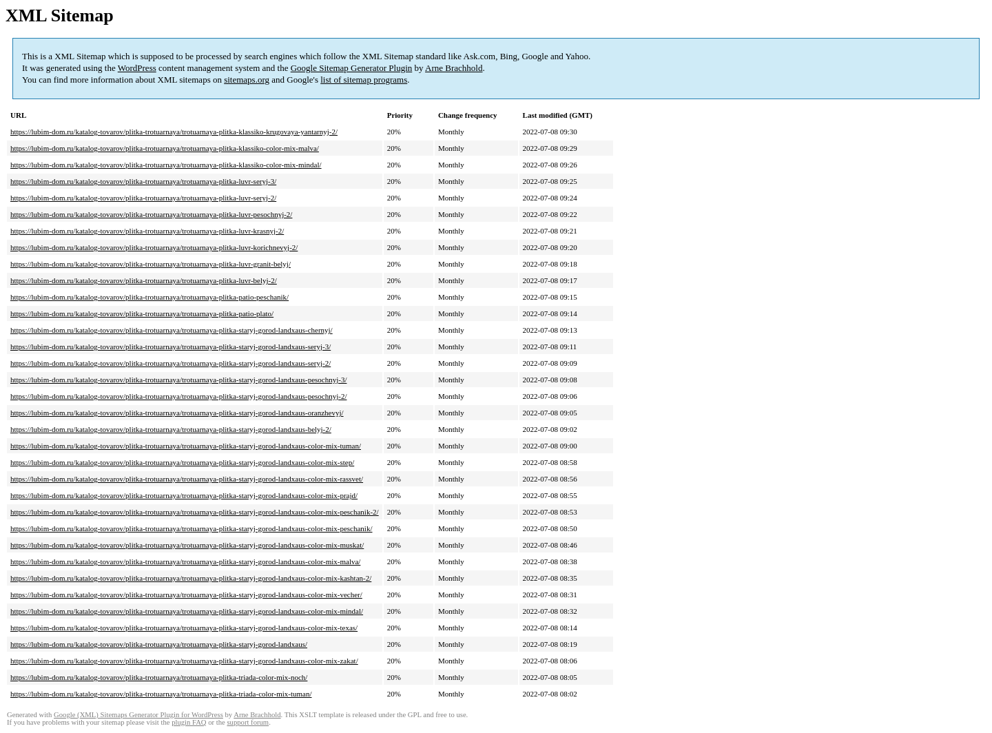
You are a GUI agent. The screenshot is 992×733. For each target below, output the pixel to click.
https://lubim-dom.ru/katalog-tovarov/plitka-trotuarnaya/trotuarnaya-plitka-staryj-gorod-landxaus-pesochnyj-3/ (178, 379)
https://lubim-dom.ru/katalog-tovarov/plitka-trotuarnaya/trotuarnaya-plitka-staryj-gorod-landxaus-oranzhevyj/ (177, 413)
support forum (248, 722)
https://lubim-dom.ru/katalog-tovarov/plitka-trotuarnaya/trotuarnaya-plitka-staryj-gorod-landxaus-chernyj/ (171, 330)
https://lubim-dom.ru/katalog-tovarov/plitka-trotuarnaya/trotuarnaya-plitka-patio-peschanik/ (149, 297)
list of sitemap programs (363, 79)
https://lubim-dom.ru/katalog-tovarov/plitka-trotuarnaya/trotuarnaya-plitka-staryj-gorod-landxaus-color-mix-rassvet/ (186, 479)
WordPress (137, 68)
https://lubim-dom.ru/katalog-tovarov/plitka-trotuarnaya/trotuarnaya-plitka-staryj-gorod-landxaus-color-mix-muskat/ (187, 545)
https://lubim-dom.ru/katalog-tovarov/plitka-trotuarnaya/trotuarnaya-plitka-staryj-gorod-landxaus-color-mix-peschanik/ (191, 528)
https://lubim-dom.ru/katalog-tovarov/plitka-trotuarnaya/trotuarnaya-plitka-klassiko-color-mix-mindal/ (166, 165)
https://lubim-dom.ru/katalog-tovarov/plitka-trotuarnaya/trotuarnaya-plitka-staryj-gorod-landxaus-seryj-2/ (170, 363)
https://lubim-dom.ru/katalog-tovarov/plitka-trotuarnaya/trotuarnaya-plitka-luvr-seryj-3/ (143, 181)
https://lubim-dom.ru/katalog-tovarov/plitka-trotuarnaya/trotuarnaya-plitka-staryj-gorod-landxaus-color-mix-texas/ (184, 627)
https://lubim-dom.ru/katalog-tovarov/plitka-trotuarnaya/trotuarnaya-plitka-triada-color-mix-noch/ (158, 677)
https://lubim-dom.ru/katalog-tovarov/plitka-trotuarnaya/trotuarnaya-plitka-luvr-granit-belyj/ (150, 264)
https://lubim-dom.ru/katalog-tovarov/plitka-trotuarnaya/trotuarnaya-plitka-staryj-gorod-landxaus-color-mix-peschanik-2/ (194, 512)
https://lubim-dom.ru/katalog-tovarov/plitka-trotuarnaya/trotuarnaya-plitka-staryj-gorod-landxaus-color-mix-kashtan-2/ (190, 578)
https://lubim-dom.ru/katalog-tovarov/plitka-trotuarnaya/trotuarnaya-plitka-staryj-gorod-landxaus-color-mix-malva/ (185, 561)
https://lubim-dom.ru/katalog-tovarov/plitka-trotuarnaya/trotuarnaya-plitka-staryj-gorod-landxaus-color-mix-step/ (182, 462)
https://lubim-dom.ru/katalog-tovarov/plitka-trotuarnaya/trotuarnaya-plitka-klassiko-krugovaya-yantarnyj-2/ (174, 131)
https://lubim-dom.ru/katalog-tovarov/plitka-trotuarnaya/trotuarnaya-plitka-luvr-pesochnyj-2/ (151, 214)
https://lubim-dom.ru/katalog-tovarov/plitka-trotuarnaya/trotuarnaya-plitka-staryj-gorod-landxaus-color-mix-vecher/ (186, 594)
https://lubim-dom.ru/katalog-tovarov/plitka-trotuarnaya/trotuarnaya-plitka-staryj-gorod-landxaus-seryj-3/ (170, 346)
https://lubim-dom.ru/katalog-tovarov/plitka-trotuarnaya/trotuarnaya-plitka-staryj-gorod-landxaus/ (158, 644)
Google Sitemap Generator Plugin (352, 68)
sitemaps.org (246, 79)
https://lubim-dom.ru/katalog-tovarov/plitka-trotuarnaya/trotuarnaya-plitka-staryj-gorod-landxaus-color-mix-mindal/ (186, 611)
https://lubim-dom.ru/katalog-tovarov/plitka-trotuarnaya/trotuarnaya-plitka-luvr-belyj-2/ (143, 280)
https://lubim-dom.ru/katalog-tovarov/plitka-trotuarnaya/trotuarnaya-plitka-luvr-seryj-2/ (143, 198)
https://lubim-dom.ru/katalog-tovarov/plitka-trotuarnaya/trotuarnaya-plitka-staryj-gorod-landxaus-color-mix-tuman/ (185, 446)
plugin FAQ (189, 722)
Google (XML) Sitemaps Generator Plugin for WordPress (138, 715)
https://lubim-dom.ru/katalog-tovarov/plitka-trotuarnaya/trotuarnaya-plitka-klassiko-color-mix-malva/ (164, 148)
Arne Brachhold (453, 68)
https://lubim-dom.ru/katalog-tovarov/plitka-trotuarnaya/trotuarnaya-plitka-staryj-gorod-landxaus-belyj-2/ (170, 429)
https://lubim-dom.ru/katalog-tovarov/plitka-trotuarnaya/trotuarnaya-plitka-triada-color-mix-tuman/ (161, 694)
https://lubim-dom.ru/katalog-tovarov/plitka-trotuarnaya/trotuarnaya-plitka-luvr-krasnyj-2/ (147, 231)
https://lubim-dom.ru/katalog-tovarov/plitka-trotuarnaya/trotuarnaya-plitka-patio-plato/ (141, 313)
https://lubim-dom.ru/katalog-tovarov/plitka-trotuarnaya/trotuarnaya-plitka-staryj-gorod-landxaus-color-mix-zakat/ (184, 661)
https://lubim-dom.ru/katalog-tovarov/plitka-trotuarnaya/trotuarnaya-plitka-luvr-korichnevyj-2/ (154, 247)
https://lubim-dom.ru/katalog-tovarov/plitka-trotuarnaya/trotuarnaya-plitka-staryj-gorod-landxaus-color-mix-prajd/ (184, 495)
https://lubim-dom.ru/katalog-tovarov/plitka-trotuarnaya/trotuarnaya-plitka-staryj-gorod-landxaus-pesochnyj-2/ (178, 396)
